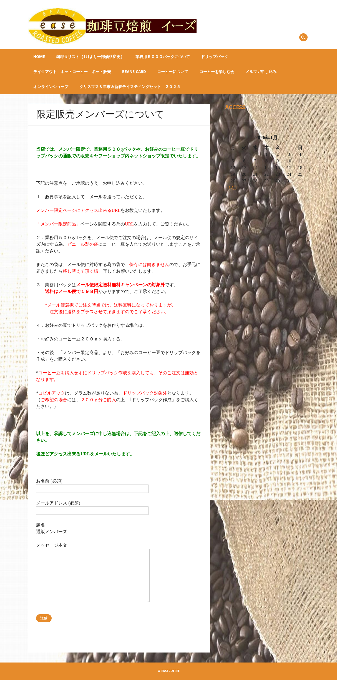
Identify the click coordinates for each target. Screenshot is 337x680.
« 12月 (231, 187)
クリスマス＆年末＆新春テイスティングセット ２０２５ (129, 86)
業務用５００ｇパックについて (162, 56)
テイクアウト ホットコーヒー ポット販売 (72, 71)
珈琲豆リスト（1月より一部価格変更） (90, 56)
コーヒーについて (172, 71)
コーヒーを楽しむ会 (216, 71)
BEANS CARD (134, 71)
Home (39, 56)
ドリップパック (214, 56)
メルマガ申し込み (260, 71)
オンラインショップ (50, 86)
